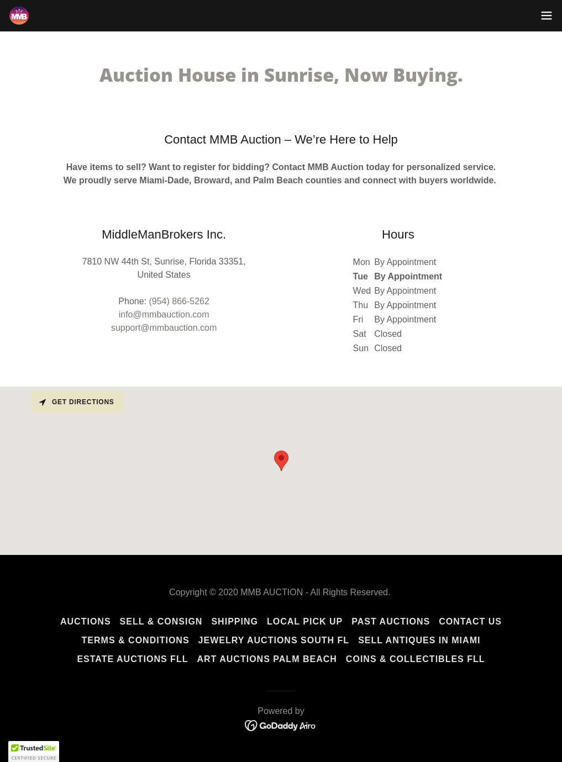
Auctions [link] (85, 621)
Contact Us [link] (470, 621)
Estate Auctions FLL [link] (132, 659)
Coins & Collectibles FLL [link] (415, 659)
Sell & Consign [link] (161, 621)
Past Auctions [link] (390, 621)
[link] (19, 16)
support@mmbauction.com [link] (164, 327)
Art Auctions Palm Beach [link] (267, 659)
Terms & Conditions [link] (136, 640)
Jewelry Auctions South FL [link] (274, 640)
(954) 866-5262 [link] (179, 301)
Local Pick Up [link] (305, 621)
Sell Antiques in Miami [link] (419, 640)
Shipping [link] (234, 621)
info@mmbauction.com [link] (164, 314)
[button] (546, 15)
